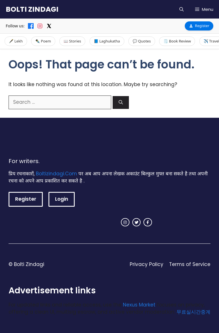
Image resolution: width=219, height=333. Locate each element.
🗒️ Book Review (177, 41)
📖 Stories (72, 41)
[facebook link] (147, 222)
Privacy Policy (146, 264)
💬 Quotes (142, 41)
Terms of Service (189, 264)
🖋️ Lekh (16, 41)
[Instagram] (40, 26)
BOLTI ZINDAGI (32, 9)
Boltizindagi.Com (56, 173)
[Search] (121, 102)
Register (199, 25)
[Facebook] (31, 26)
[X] (49, 26)
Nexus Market (139, 304)
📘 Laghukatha (107, 41)
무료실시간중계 (193, 311)
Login (61, 199)
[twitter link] (136, 222)
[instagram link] (125, 222)
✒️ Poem (43, 41)
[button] (181, 9)
